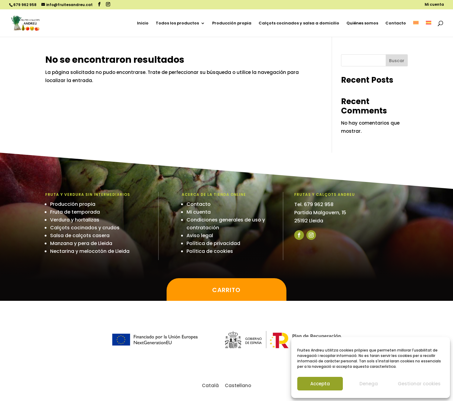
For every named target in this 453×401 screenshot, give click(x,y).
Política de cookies (210, 251)
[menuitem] (416, 29)
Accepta (320, 383)
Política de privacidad (213, 243)
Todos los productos (177, 23)
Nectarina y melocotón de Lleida (89, 251)
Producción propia (231, 23)
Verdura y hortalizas (74, 219)
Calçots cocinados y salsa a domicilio (299, 23)
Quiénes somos (362, 23)
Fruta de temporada (75, 211)
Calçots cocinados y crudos (85, 227)
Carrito (226, 290)
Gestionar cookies (419, 383)
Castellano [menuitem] (238, 385)
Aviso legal (200, 235)
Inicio (142, 23)
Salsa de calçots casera (80, 235)
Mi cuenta (434, 5)
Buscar (396, 61)
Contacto (395, 23)
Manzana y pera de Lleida (81, 243)
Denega (368, 383)
